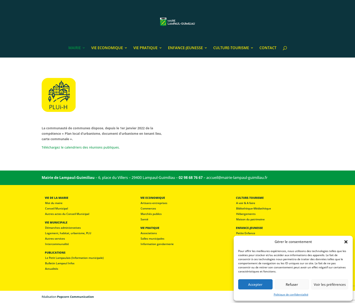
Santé (144, 219)
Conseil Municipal (56, 208)
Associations (149, 233)
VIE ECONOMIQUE (107, 48)
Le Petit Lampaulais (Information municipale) (74, 258)
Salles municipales (152, 238)
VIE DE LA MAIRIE (56, 198)
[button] (346, 242)
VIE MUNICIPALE (56, 222)
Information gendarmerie (157, 244)
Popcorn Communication (75, 297)
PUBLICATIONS (55, 253)
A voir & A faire (245, 203)
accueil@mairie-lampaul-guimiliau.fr (237, 177)
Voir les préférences (330, 284)
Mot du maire (53, 203)
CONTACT (267, 48)
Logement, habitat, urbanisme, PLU (68, 233)
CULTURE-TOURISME (231, 48)
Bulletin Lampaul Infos (59, 263)
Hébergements (246, 214)
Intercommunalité (57, 244)
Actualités (51, 269)
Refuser (292, 284)
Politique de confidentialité (291, 294)
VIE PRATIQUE (145, 48)
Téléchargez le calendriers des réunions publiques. (81, 147)
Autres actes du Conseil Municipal (67, 214)
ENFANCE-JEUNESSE (185, 48)
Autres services (55, 238)
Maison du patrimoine (250, 219)
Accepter (255, 284)
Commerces (148, 208)
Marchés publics (151, 214)
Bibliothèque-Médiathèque (253, 208)
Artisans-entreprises (154, 203)
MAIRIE (74, 48)
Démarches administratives (63, 228)
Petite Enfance (245, 233)
